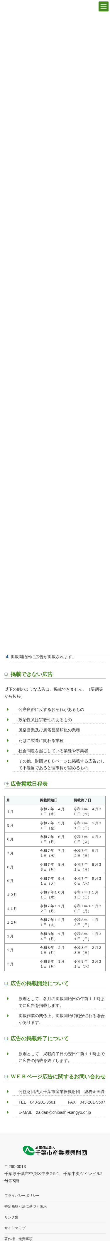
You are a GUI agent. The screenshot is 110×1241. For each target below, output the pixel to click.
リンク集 (11, 1218)
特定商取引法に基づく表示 (25, 1207)
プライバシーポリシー (22, 1196)
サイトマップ (15, 1228)
